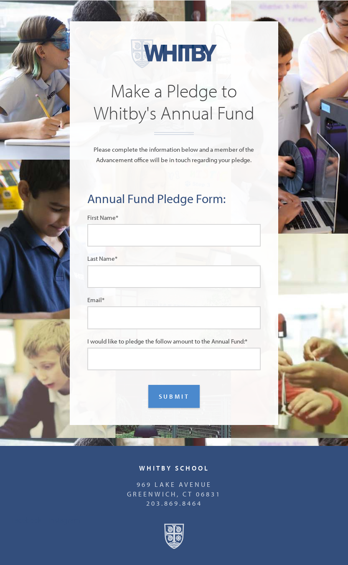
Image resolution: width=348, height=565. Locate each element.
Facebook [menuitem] (26, 520)
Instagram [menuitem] (64, 520)
